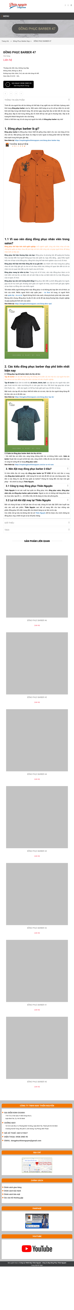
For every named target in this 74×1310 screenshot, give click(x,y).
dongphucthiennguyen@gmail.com (26, 1140)
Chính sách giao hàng (12, 1187)
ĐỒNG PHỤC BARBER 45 (37, 697)
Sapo (41, 1265)
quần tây (11, 295)
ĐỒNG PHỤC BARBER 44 (37, 774)
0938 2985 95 (22, 1136)
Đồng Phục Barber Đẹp (21, 41)
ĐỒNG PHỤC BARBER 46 (37, 620)
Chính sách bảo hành (12, 1191)
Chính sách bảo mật (12, 1194)
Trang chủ (6, 41)
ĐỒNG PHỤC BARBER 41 (37, 1005)
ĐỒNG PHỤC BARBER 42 (37, 928)
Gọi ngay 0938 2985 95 (18, 84)
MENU (5, 16)
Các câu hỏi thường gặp (13, 1197)
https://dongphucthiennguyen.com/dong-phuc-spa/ (33, 304)
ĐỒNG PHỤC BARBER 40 (37, 1081)
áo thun (47, 292)
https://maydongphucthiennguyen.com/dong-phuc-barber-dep (37, 140)
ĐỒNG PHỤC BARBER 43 (37, 851)
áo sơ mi (19, 295)
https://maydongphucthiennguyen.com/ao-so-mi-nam (34, 464)
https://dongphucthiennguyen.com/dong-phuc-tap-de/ (34, 397)
